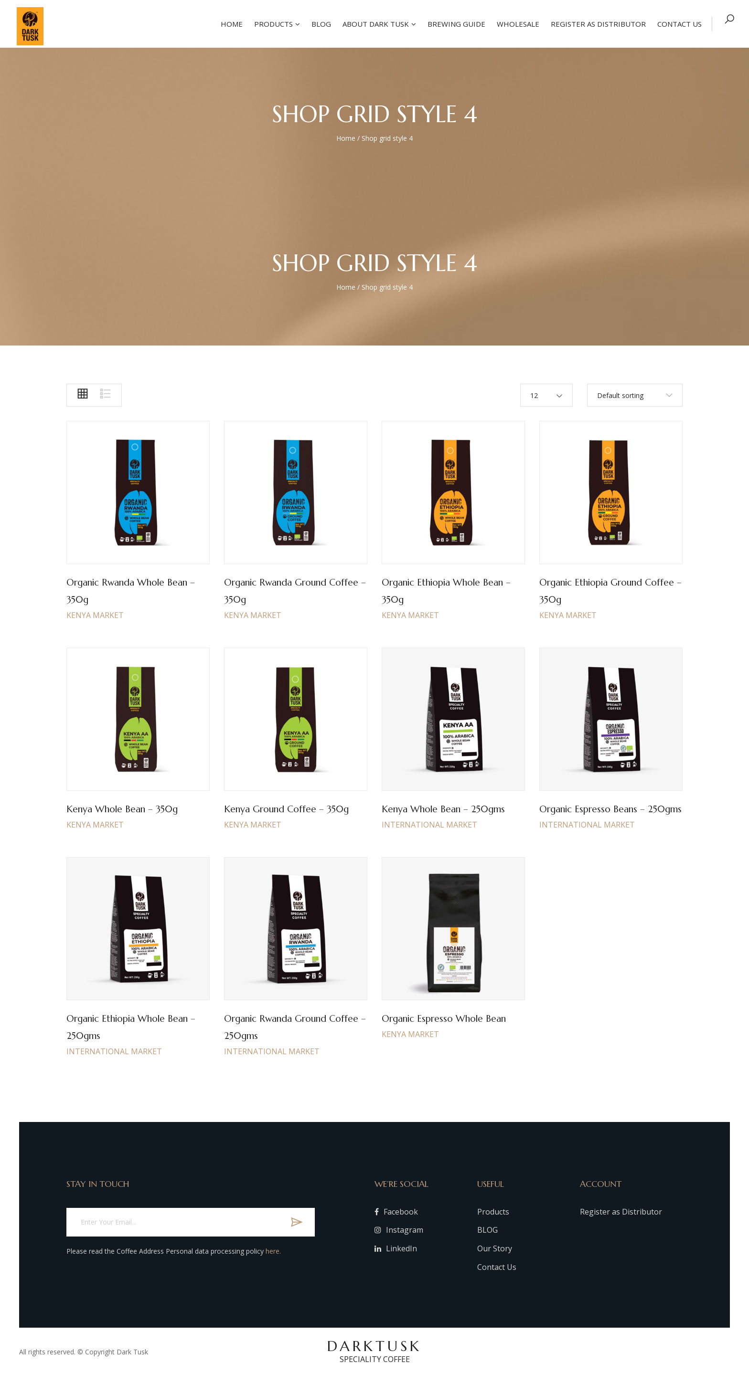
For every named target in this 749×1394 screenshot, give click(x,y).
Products (271, 24)
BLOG (487, 1247)
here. (273, 1268)
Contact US (677, 24)
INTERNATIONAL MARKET (429, 842)
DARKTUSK (374, 1368)
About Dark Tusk (374, 24)
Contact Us (496, 1284)
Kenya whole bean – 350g (131, 808)
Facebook (396, 1229)
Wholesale (516, 24)
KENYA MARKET (95, 615)
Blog (319, 24)
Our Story (494, 1265)
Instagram (398, 1247)
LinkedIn (395, 1265)
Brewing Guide (454, 24)
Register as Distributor (596, 24)
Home (230, 24)
